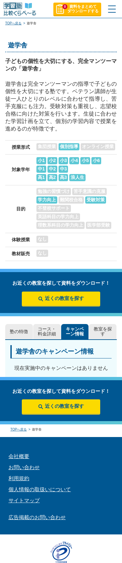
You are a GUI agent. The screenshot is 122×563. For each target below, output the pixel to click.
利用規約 (18, 478)
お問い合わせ (24, 467)
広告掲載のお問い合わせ (37, 517)
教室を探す (103, 331)
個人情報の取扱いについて (39, 489)
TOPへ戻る (13, 23)
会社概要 (18, 456)
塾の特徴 (19, 331)
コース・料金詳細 (47, 331)
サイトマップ (24, 500)
